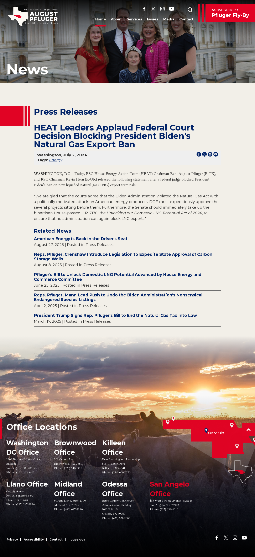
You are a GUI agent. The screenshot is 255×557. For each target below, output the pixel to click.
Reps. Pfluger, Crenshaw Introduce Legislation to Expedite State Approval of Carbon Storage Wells (123, 256)
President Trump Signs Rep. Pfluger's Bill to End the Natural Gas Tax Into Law (115, 315)
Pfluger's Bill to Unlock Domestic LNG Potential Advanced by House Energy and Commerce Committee (117, 277)
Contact (185, 19)
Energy (55, 160)
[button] (248, 429)
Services (133, 19)
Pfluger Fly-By (230, 13)
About (114, 19)
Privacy (12, 539)
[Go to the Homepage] (33, 16)
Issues (151, 19)
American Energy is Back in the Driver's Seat (81, 238)
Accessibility (34, 539)
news (27, 69)
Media (167, 19)
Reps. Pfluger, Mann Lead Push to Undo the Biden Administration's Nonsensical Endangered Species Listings (118, 297)
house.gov (76, 539)
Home (99, 19)
